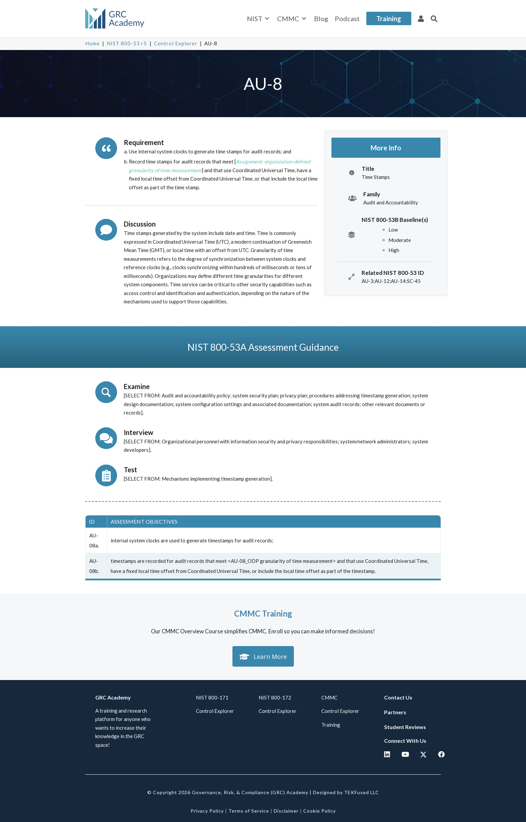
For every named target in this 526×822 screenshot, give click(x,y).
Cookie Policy (319, 811)
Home (92, 43)
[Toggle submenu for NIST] (267, 18)
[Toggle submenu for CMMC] (304, 18)
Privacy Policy (207, 811)
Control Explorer (175, 43)
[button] (434, 18)
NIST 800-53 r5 (127, 43)
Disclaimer (286, 811)
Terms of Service (248, 811)
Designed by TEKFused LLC (346, 792)
